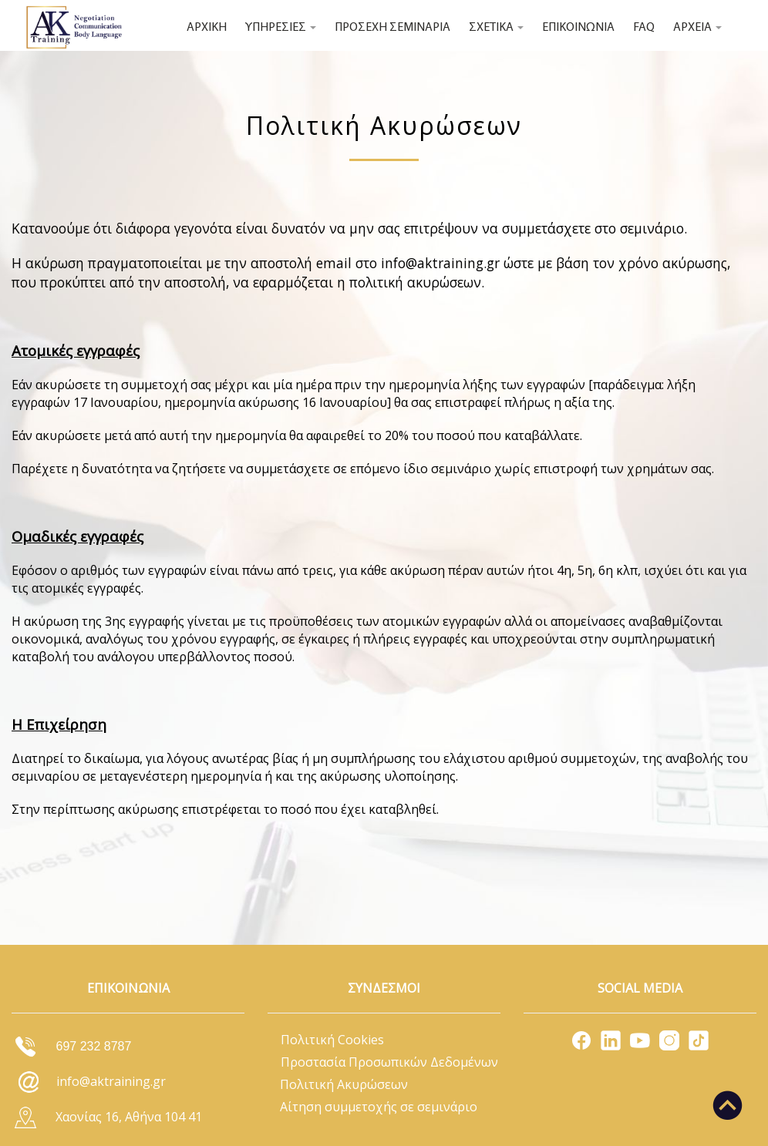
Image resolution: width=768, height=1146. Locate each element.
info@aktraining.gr (440, 263)
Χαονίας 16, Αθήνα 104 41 (129, 1116)
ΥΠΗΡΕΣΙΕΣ (280, 28)
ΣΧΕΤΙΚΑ (496, 28)
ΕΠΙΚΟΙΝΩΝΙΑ (578, 28)
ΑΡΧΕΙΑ (697, 28)
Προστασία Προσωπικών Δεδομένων (389, 1062)
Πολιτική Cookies (332, 1039)
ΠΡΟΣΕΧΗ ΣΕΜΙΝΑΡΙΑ (392, 28)
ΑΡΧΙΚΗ (207, 28)
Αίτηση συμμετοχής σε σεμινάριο (378, 1106)
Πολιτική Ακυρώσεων (344, 1084)
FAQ (644, 28)
